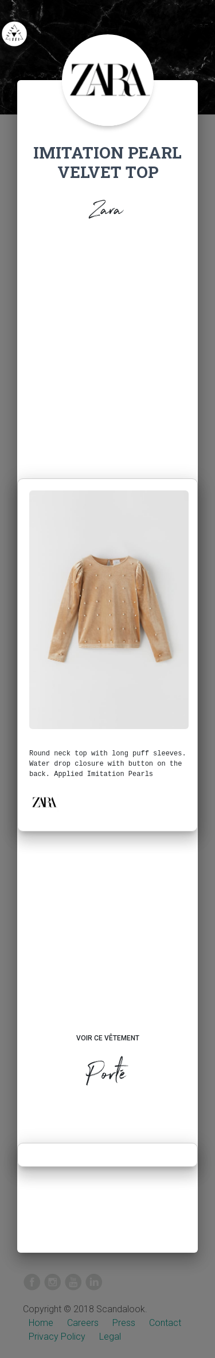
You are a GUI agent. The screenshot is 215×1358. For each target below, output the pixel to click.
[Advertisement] (107, 353)
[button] (44, 802)
